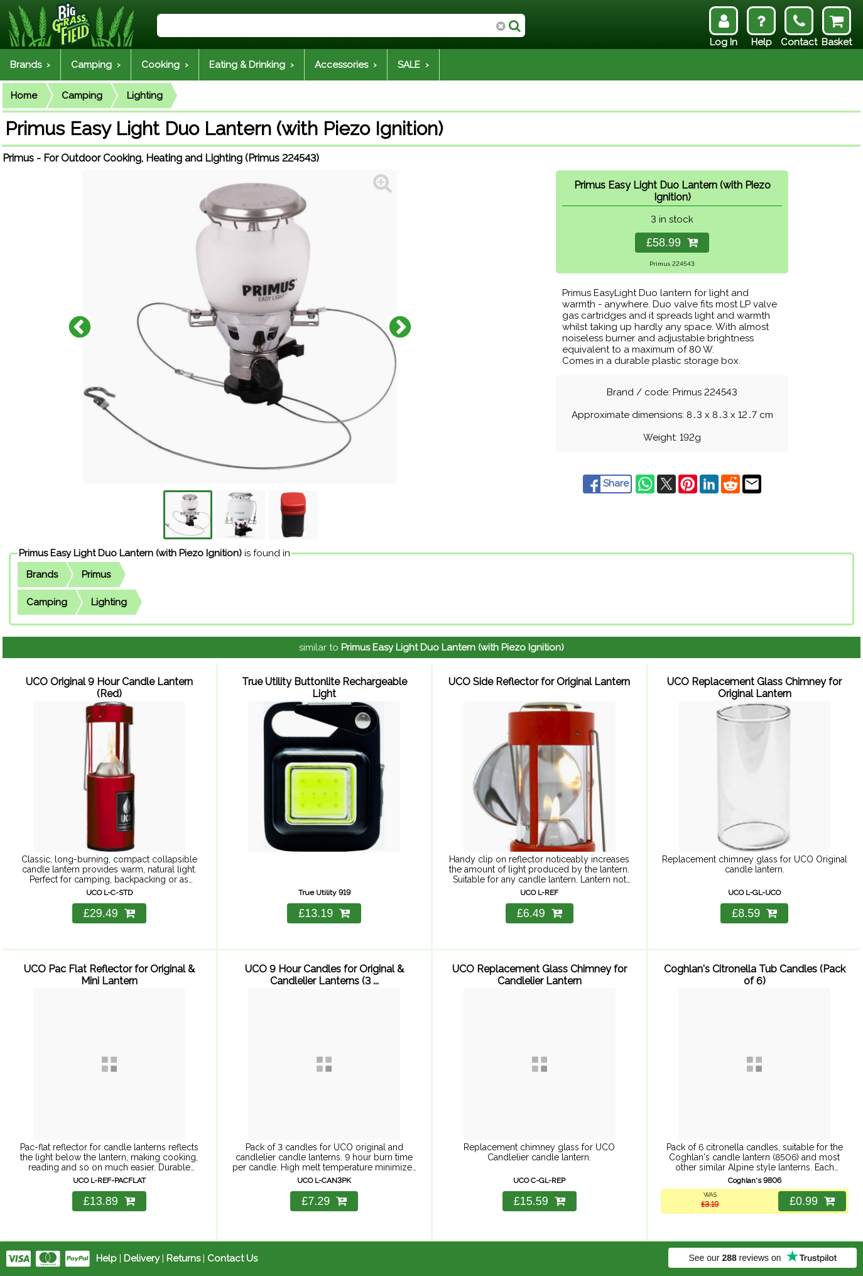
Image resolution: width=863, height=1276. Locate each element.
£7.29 (324, 1201)
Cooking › (164, 64)
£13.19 (324, 913)
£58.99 (672, 242)
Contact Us (232, 1258)
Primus (96, 574)
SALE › (413, 64)
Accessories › (346, 64)
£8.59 (754, 913)
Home (24, 95)
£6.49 (539, 913)
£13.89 (109, 1201)
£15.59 (539, 1201)
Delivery (142, 1258)
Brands (42, 574)
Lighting (145, 95)
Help (106, 1258)
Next (400, 326)
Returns (183, 1258)
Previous (79, 326)
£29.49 (109, 913)
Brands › (30, 64)
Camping (82, 95)
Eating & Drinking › (251, 64)
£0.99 (812, 1201)
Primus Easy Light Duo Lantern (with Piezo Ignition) (130, 553)
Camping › (96, 64)
